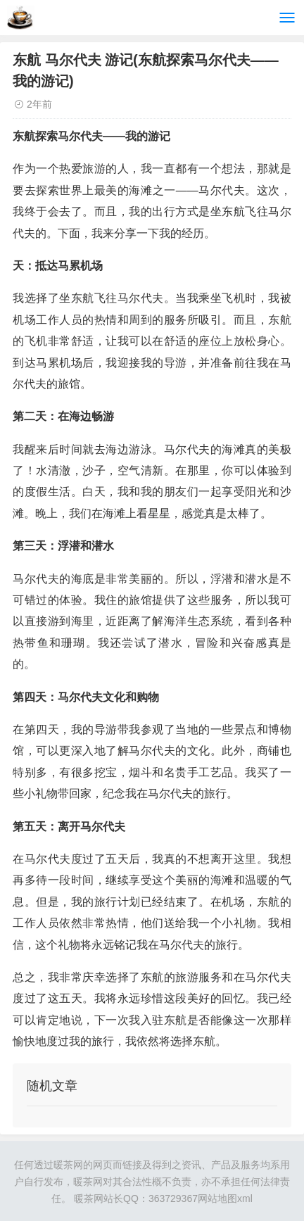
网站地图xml (225, 1198)
